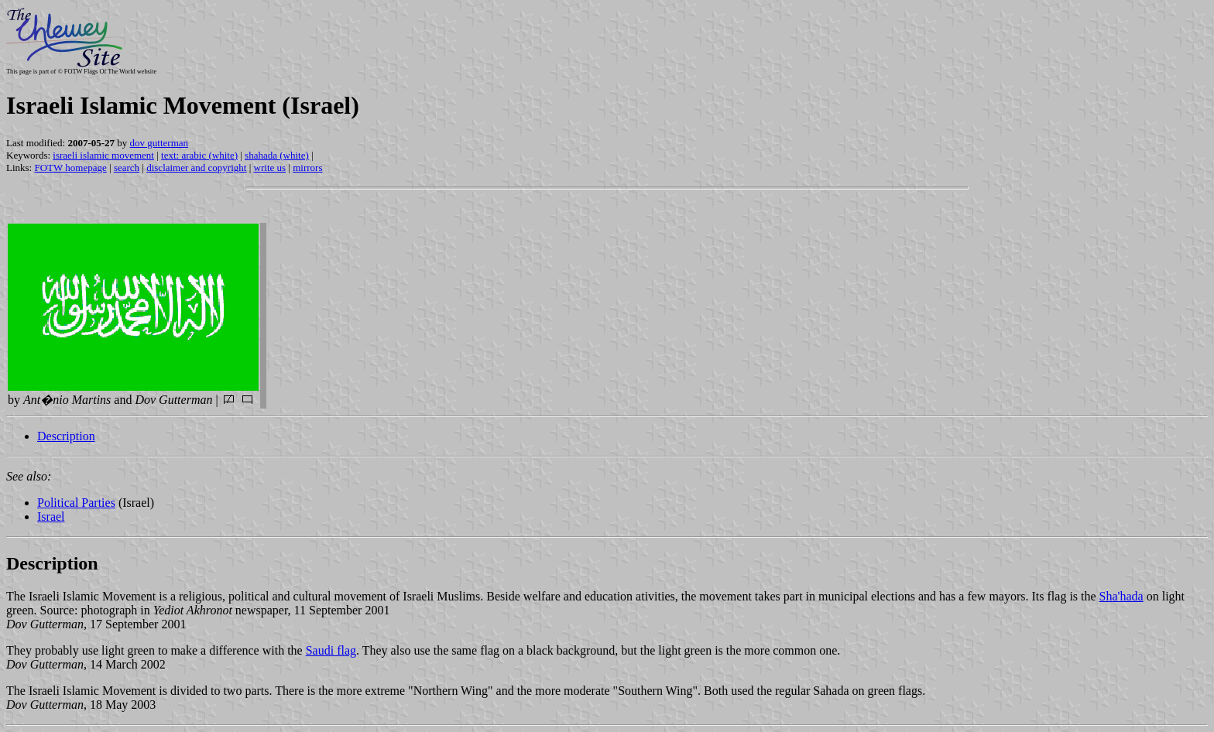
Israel (51, 516)
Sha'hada (1121, 596)
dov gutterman (159, 143)
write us (270, 167)
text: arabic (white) (199, 155)
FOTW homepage (70, 167)
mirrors (307, 167)
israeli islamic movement (103, 155)
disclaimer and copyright (196, 167)
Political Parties (76, 502)
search (126, 167)
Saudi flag (331, 650)
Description (66, 436)
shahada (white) (277, 155)
